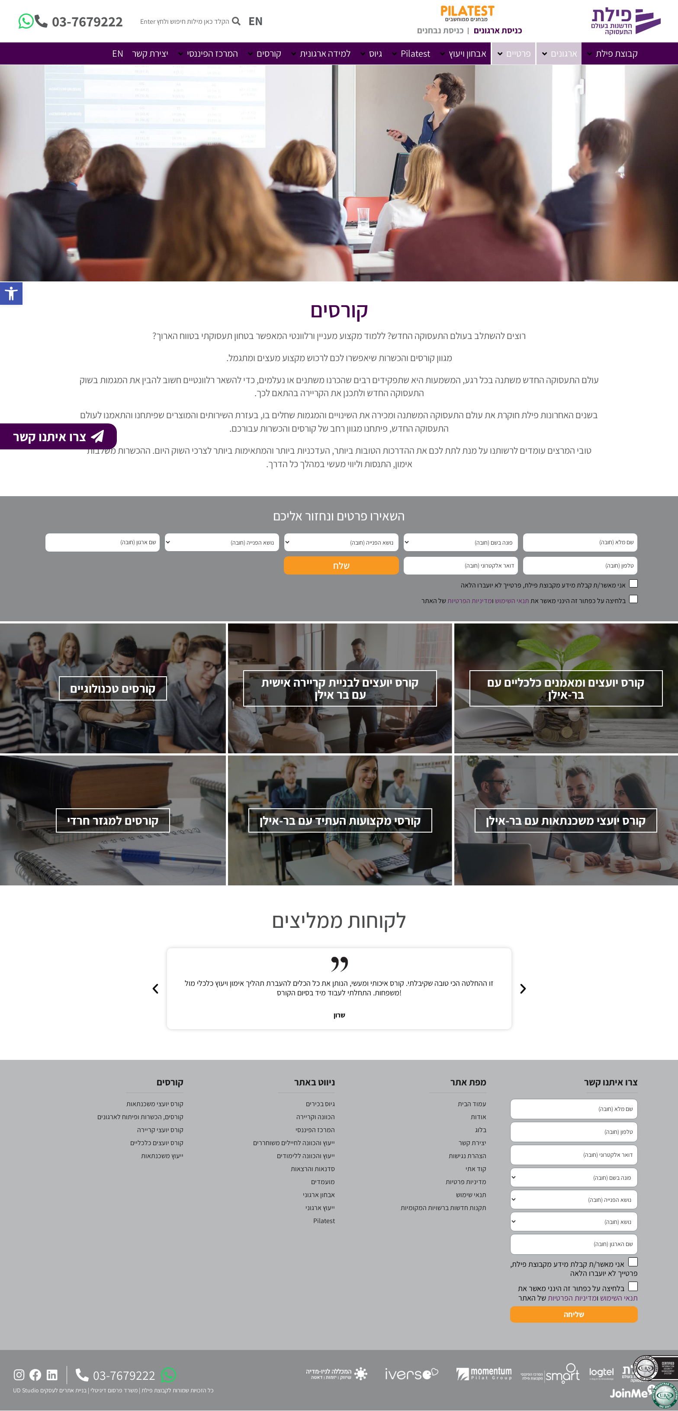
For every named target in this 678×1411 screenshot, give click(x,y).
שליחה (574, 1314)
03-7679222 (87, 21)
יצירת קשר (472, 1142)
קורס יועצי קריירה (160, 1129)
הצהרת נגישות (467, 1155)
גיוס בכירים (320, 1103)
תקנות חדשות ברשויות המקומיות (443, 1207)
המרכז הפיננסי (315, 1129)
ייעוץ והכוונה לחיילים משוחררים (294, 1142)
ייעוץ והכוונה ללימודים (306, 1155)
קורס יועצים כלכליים (156, 1142)
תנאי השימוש (512, 600)
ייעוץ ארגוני (320, 1207)
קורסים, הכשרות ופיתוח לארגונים (140, 1116)
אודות (478, 1116)
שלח (341, 565)
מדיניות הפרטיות (469, 600)
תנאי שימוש (471, 1194)
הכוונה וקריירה (315, 1116)
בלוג (480, 1129)
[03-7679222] (41, 21)
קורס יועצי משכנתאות (154, 1103)
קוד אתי (476, 1168)
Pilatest (324, 1220)
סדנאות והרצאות (313, 1168)
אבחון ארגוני (319, 1194)
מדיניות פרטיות (466, 1181)
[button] (612, 53)
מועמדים (323, 1181)
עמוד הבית (472, 1103)
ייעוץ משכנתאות (162, 1155)
